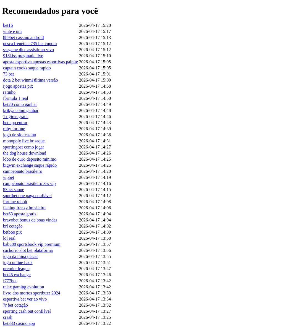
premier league (16, 268)
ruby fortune (14, 128)
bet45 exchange (17, 274)
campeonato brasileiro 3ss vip (29, 183)
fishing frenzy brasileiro (24, 207)
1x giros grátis (15, 116)
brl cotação (13, 226)
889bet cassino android (23, 37)
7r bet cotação (15, 305)
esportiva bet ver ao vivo (25, 299)
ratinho (9, 92)
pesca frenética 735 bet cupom (30, 43)
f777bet (10, 280)
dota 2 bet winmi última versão (30, 80)
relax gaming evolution (23, 286)
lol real (9, 238)
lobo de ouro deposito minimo (29, 159)
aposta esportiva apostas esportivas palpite (40, 61)
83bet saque (13, 189)
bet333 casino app (19, 323)
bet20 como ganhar (20, 104)
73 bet (8, 74)
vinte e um (12, 31)
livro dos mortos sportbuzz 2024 (31, 293)
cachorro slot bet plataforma (28, 250)
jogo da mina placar (20, 256)
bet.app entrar (15, 122)
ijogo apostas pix (18, 86)
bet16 (8, 25)
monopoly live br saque (24, 141)
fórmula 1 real (15, 98)
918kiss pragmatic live (23, 55)
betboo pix (12, 232)
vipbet (8, 177)
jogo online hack (18, 262)
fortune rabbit (15, 201)
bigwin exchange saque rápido (30, 165)
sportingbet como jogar (23, 147)
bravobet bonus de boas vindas (30, 220)
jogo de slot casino (19, 134)
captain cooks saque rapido (27, 68)
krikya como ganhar (20, 110)
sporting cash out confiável (27, 311)
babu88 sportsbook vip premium (32, 244)
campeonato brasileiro (22, 171)
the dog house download (24, 153)
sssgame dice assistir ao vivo (28, 49)
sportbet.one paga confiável (27, 195)
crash (7, 317)
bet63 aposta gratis (19, 214)
